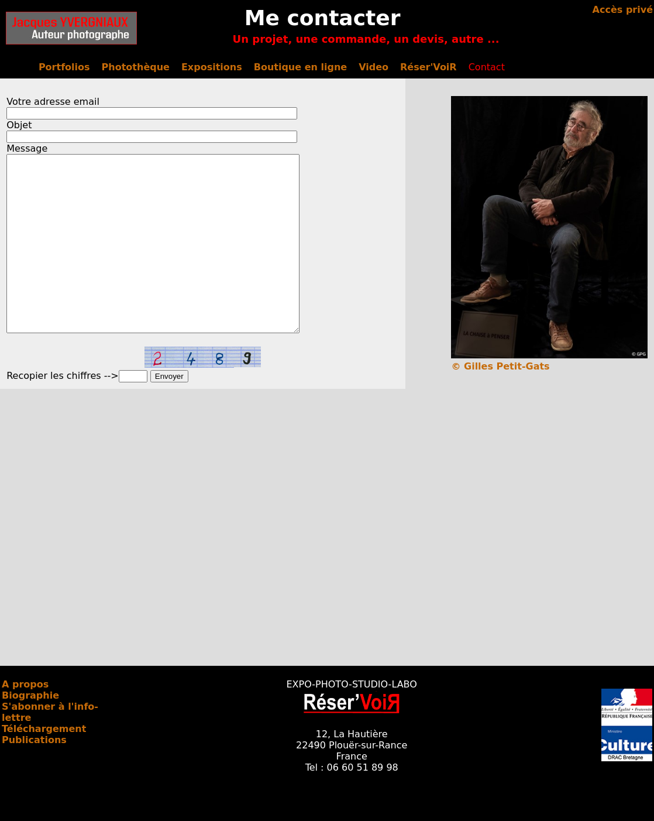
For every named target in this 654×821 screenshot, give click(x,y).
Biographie (30, 730)
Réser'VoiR (428, 67)
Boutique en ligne (300, 67)
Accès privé (623, 9)
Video (373, 67)
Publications (34, 775)
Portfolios (64, 67)
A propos (25, 719)
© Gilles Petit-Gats (500, 366)
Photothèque (136, 67)
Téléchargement (44, 763)
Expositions (211, 67)
